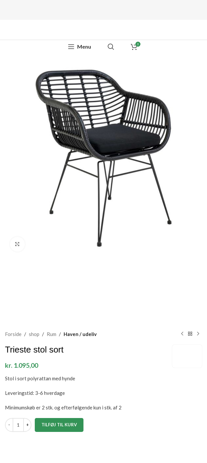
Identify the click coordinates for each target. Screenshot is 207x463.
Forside (13, 334)
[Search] (111, 46)
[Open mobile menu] (79, 46)
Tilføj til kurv (59, 424)
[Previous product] (182, 334)
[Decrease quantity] (9, 425)
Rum (51, 334)
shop (34, 334)
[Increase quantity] (27, 425)
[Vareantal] (18, 425)
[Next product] (198, 334)
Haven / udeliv (80, 334)
